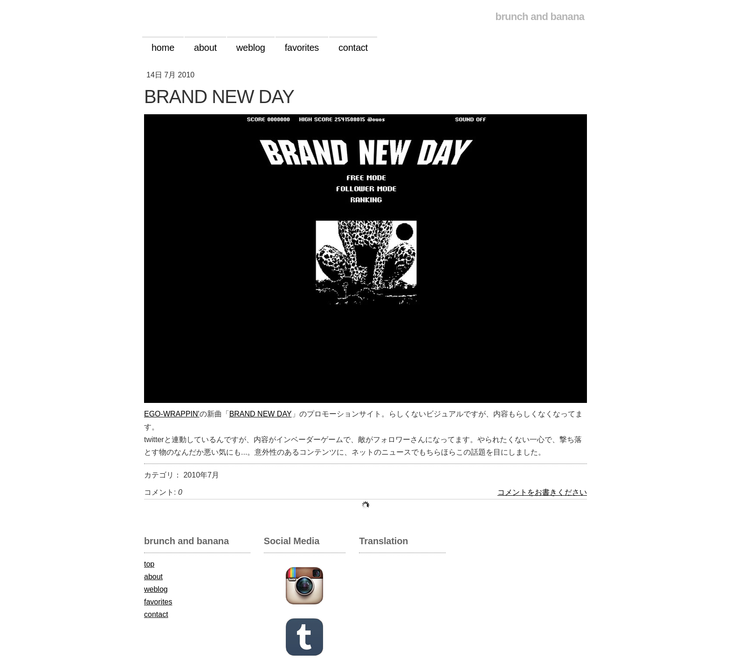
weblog (156, 589)
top (149, 564)
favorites (158, 602)
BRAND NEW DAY (260, 414)
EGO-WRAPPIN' (172, 414)
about (153, 577)
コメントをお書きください (542, 492)
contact (156, 614)
